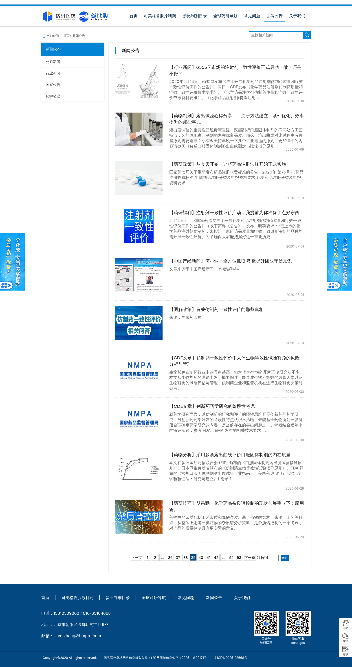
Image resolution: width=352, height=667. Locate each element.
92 (231, 557)
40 (201, 557)
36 (170, 557)
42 (216, 557)
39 (193, 557)
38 (185, 557)
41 (208, 557)
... (162, 557)
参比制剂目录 (195, 15)
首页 (134, 15)
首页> (68, 35)
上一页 (136, 557)
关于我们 (297, 15)
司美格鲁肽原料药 (160, 15)
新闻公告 (274, 15)
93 (239, 557)
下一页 (249, 557)
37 (178, 557)
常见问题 (252, 15)
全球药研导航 (225, 15)
